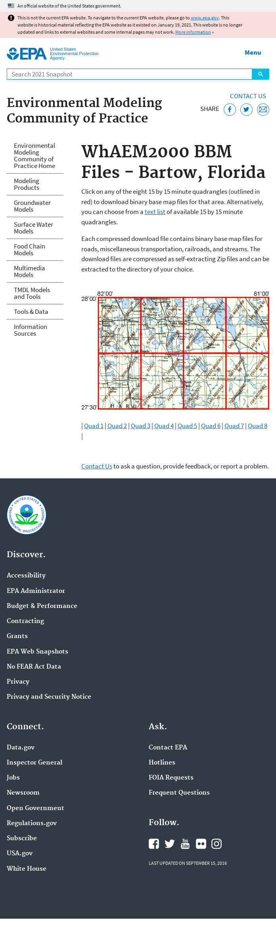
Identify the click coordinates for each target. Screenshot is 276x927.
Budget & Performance (42, 606)
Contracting (25, 621)
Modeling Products (26, 184)
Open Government (35, 808)
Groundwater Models (32, 206)
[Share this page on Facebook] (230, 109)
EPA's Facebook (154, 844)
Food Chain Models (29, 249)
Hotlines (162, 762)
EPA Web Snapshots (37, 652)
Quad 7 (234, 425)
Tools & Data (31, 311)
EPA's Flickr (201, 844)
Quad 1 (94, 425)
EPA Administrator (36, 591)
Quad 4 (164, 425)
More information (193, 32)
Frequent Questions (179, 793)
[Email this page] (263, 109)
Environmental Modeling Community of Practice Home (34, 155)
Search (260, 74)
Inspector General (34, 762)
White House (26, 869)
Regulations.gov (32, 823)
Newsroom (23, 793)
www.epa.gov (205, 18)
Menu (253, 52)
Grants (17, 636)
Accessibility (26, 575)
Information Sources (30, 330)
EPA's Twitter (170, 844)
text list (155, 211)
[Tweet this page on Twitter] (246, 109)
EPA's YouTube (185, 844)
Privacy (18, 682)
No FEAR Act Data (34, 667)
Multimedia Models (29, 271)
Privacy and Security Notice (49, 697)
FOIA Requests (171, 778)
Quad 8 (257, 425)
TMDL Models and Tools (32, 293)
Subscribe (22, 838)
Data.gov (20, 747)
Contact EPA (168, 747)
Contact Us (248, 96)
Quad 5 (187, 425)
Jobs (13, 778)
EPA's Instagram (216, 844)
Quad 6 (210, 425)
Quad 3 (140, 425)
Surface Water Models (33, 227)
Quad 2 (117, 425)
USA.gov (20, 853)
